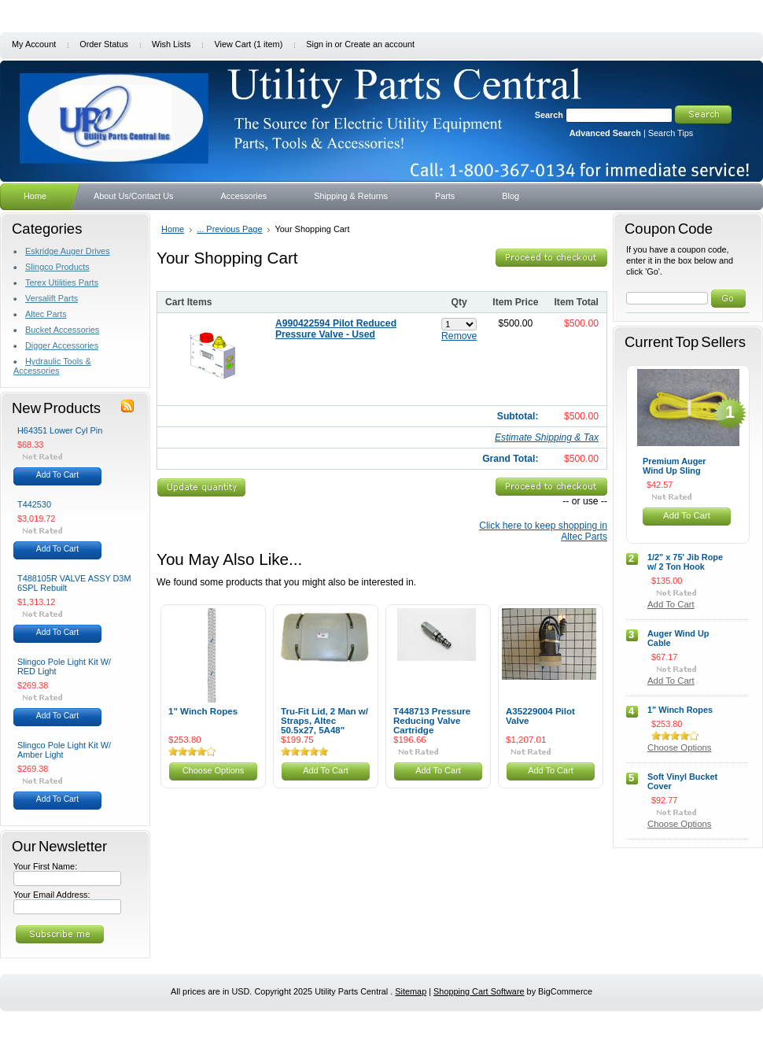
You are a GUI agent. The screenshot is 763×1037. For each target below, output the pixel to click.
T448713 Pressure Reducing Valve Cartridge (431, 721)
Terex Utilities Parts (61, 282)
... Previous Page (229, 229)
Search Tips (670, 133)
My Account (34, 44)
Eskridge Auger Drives (67, 251)
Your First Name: (45, 866)
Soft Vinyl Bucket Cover (682, 781)
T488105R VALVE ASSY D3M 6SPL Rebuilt (74, 583)
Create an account (380, 44)
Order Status (103, 44)
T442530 (34, 504)
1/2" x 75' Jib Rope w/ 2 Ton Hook (685, 561)
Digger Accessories (61, 345)
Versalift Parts (51, 298)
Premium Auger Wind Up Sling (674, 465)
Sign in (319, 44)
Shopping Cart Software (478, 991)
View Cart (248, 44)
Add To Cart (57, 475)
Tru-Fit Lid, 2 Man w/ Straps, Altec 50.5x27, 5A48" (324, 721)
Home (172, 229)
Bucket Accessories (62, 329)
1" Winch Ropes (203, 711)
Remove (459, 335)
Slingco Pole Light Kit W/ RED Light (64, 666)
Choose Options (213, 770)
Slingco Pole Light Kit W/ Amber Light (64, 749)
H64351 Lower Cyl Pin (59, 430)
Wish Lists (171, 44)
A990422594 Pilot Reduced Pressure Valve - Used (335, 329)
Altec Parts (46, 314)
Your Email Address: (51, 894)
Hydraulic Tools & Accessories (52, 365)
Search (549, 115)
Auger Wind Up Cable (678, 638)
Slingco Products (57, 266)
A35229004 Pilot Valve (540, 716)
